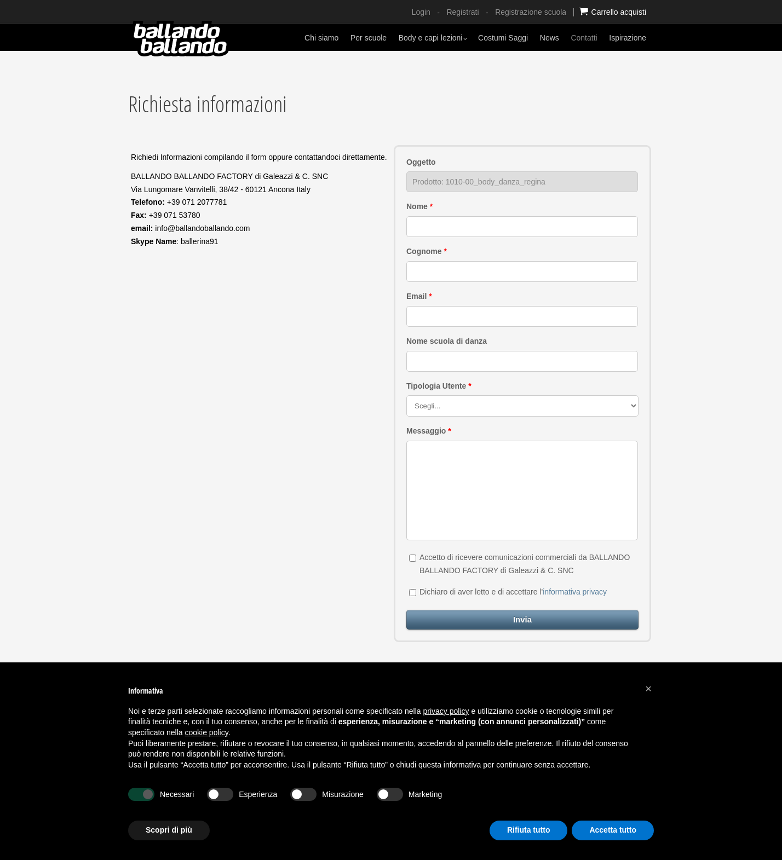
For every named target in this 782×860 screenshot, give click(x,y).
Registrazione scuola (530, 12)
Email (419, 296)
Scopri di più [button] (169, 830)
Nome (419, 206)
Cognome (426, 251)
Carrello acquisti (612, 11)
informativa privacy (575, 591)
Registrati (462, 12)
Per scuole (368, 37)
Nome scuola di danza (446, 341)
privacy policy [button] (446, 711)
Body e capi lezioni (433, 37)
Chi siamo (321, 37)
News (549, 37)
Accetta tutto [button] (612, 830)
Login (421, 12)
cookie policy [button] (206, 732)
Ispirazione (627, 37)
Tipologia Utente (439, 386)
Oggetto (421, 162)
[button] (648, 688)
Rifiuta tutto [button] (528, 830)
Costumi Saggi (503, 37)
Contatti (584, 37)
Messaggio (428, 430)
